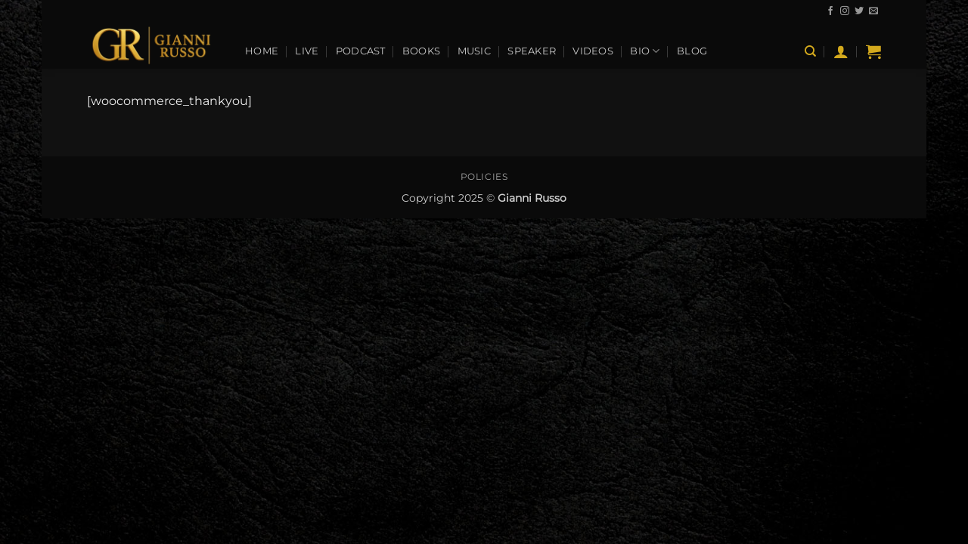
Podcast (361, 51)
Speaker (531, 51)
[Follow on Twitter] (859, 11)
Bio (644, 51)
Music (474, 51)
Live (306, 51)
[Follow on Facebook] (830, 11)
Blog (692, 51)
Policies (484, 176)
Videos (592, 51)
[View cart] (873, 51)
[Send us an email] (873, 11)
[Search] (810, 51)
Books (421, 51)
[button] (841, 51)
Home (261, 51)
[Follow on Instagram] (844, 11)
